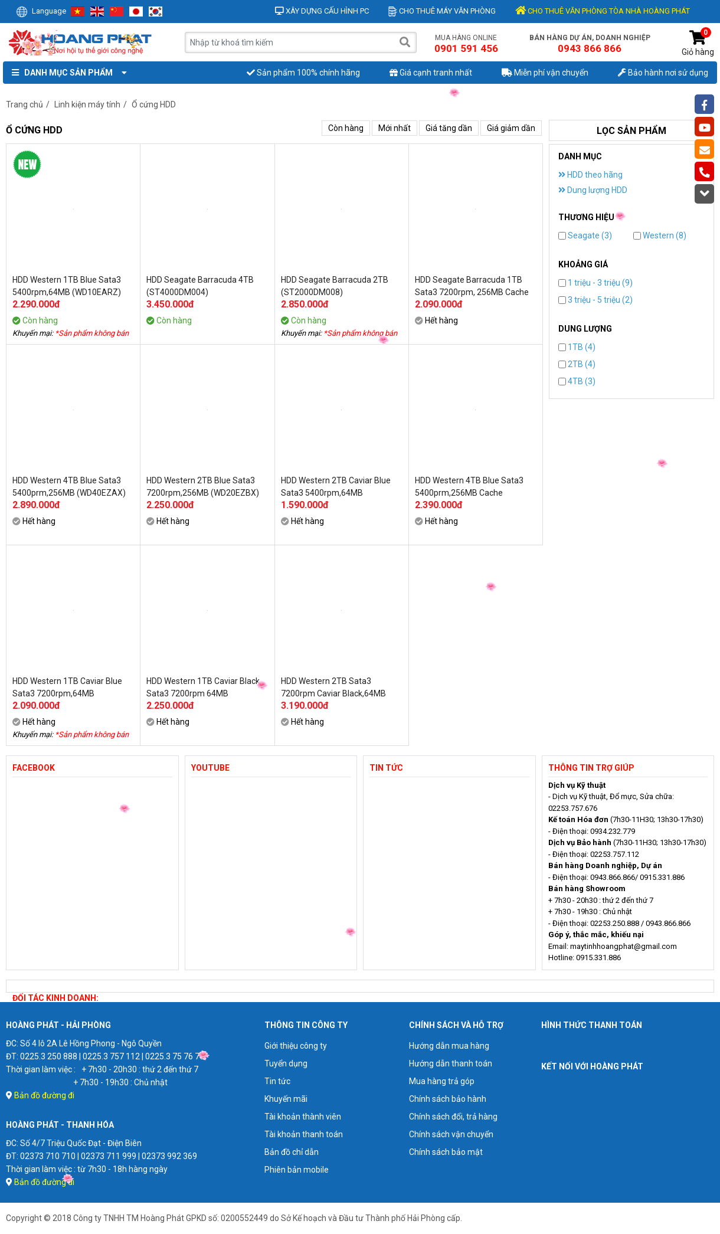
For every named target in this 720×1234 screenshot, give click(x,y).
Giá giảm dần (511, 128)
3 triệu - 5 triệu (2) (595, 300)
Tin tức (277, 1081)
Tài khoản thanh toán (303, 1134)
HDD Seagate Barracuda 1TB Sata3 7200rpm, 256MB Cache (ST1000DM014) (472, 286)
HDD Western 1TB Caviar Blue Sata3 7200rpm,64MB (67, 687)
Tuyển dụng (285, 1063)
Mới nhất (394, 128)
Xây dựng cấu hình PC (322, 10)
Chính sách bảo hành (447, 1099)
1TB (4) (576, 347)
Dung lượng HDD (592, 190)
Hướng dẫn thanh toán (450, 1063)
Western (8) (659, 235)
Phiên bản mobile (296, 1169)
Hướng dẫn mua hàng (449, 1045)
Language (41, 10)
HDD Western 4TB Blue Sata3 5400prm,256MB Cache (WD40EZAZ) (469, 487)
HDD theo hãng (590, 174)
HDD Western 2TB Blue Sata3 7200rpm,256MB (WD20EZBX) (202, 486)
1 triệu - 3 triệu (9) (595, 282)
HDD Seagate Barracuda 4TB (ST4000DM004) (200, 286)
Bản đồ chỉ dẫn (291, 1152)
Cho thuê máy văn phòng (442, 10)
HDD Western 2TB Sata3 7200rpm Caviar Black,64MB (333, 687)
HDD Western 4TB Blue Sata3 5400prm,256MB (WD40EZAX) (69, 486)
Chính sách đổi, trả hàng (453, 1116)
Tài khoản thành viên (302, 1116)
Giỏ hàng (698, 43)
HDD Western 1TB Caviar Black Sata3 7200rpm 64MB (203, 687)
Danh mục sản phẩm (66, 72)
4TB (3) (576, 381)
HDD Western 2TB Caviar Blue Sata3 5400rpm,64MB (336, 486)
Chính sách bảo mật (446, 1152)
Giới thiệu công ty (295, 1045)
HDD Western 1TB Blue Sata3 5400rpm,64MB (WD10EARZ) (66, 286)
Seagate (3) (585, 235)
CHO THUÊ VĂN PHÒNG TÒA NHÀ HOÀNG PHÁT (602, 10)
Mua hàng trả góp (441, 1081)
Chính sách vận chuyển (451, 1134)
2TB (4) (576, 364)
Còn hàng (346, 128)
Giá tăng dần (449, 128)
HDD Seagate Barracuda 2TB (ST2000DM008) (334, 286)
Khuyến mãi (285, 1099)
